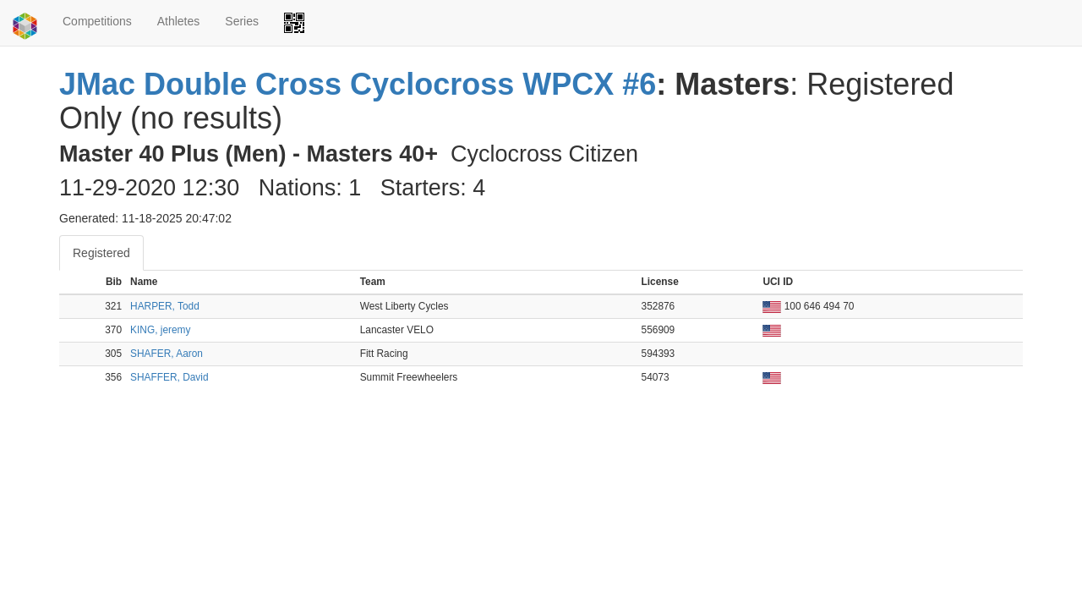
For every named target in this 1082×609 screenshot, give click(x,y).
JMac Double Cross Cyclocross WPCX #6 (357, 84)
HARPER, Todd (164, 306)
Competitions (97, 21)
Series (242, 21)
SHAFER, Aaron (166, 353)
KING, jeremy (160, 330)
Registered (101, 253)
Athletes (178, 21)
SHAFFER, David (169, 377)
